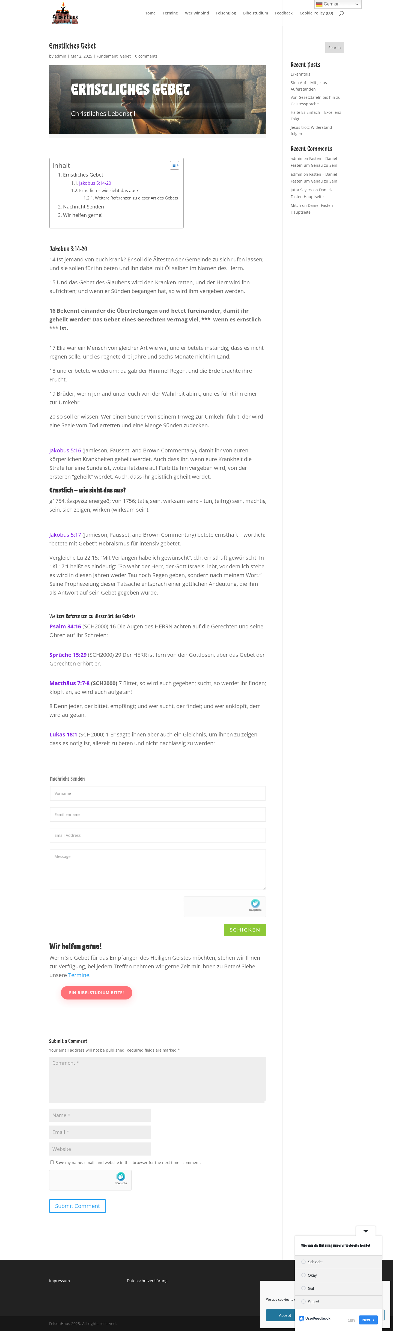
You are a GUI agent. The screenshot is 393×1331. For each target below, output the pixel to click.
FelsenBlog (226, 13)
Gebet (125, 56)
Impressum (59, 1280)
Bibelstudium (255, 13)
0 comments (146, 56)
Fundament (107, 56)
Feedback (284, 13)
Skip (351, 1320)
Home (150, 13)
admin (60, 56)
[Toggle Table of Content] (172, 165)
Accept (285, 1315)
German (328, 4)
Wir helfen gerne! (83, 215)
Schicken (245, 930)
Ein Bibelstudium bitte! (121, 993)
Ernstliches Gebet (83, 174)
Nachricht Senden (83, 206)
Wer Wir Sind (197, 13)
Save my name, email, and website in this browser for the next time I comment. (128, 1162)
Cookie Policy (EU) (316, 13)
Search (334, 47)
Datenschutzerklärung (147, 1280)
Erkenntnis (300, 74)
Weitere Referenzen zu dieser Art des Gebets (136, 198)
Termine (170, 13)
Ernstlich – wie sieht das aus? (108, 190)
